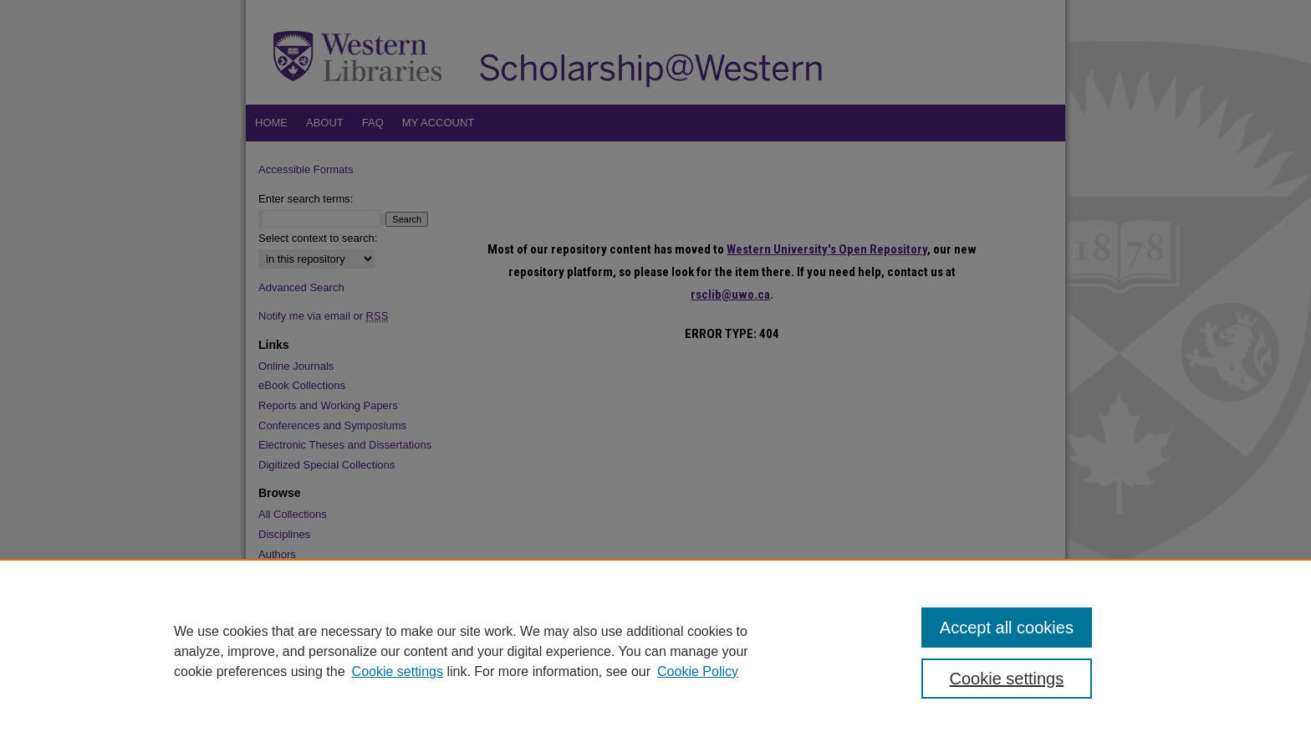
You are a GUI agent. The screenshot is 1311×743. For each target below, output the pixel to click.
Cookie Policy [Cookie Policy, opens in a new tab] (697, 671)
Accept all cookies (1007, 627)
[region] (655, 651)
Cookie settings (397, 671)
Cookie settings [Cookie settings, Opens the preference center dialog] (1007, 678)
